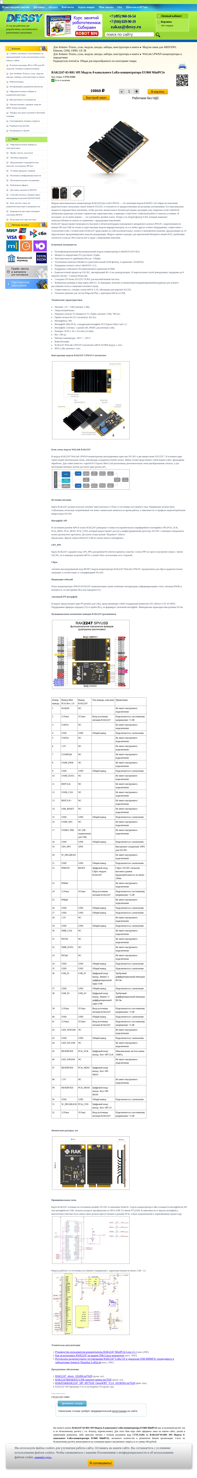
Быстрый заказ (96, 97)
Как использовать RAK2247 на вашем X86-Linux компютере (89, 1355)
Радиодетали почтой (19, 126)
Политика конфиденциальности (25, 175)
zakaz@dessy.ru (126, 26)
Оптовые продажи (19, 157)
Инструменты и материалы (23, 99)
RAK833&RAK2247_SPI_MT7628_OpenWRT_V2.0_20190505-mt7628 (95, 1383)
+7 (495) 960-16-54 (122, 16)
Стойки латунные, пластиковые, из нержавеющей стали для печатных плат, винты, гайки (25, 57)
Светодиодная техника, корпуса (25, 121)
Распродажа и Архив (19, 130)
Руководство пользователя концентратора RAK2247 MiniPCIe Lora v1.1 (96, 1352)
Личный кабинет (171, 16)
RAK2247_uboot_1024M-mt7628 (73, 1376)
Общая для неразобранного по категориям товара (108, 61)
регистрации (119, 1411)
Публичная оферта (19, 185)
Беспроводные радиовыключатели (26, 86)
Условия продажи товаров (22, 171)
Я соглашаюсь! (100, 1463)
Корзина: (166, 21)
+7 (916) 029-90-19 (122, 21)
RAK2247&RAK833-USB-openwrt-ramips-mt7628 (83, 1379)
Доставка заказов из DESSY (23, 190)
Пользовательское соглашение (24, 180)
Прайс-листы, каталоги (21, 153)
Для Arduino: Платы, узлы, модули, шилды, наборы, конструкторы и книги (96, 47)
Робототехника (17, 82)
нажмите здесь (43, 1457)
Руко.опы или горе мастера (23, 219)
